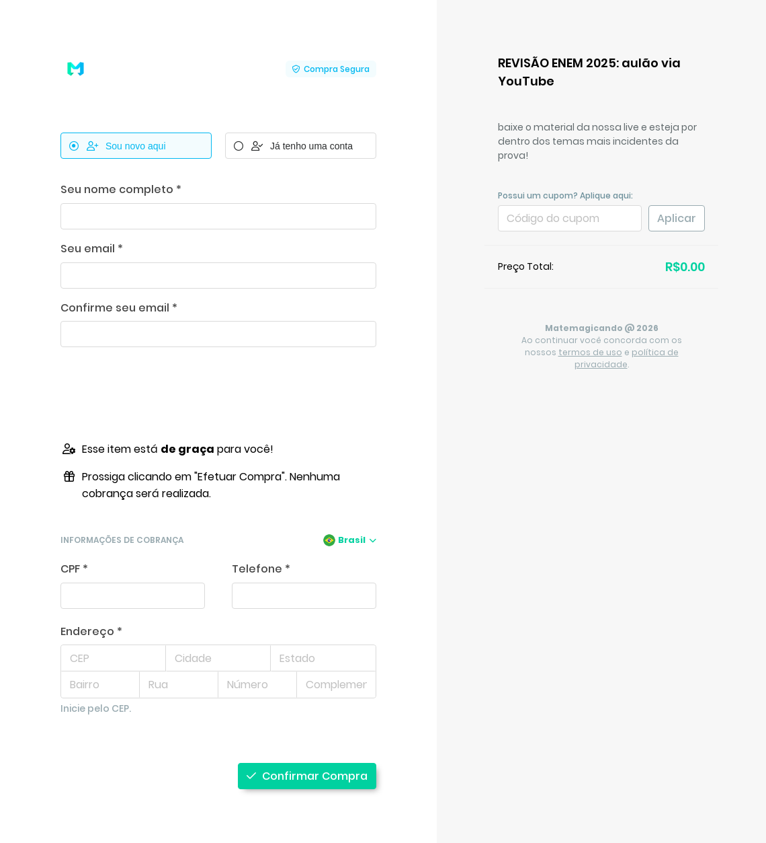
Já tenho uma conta (293, 146)
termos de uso (590, 352)
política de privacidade (626, 358)
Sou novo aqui (117, 146)
